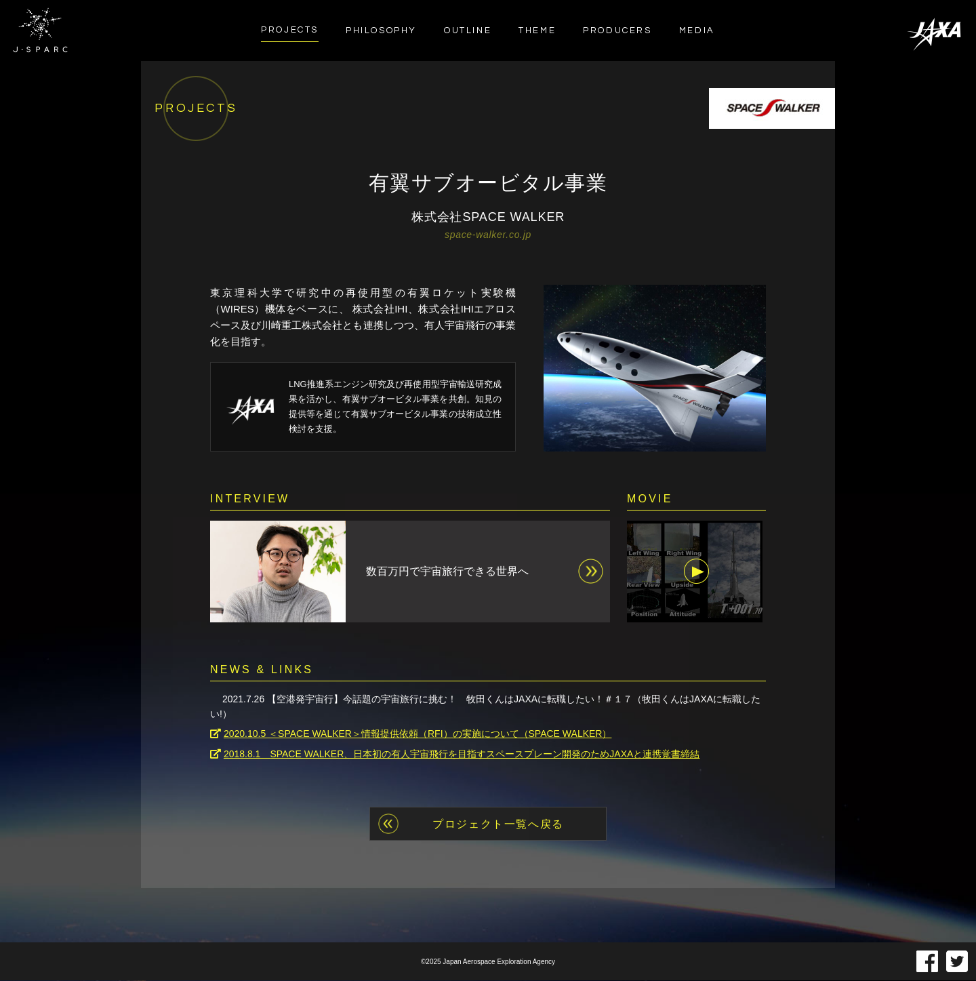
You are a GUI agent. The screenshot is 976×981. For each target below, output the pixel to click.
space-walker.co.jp (488, 234)
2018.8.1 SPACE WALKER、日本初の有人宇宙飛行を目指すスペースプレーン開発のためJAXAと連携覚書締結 (461, 754)
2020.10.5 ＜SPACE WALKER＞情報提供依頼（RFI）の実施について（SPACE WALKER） (418, 734)
